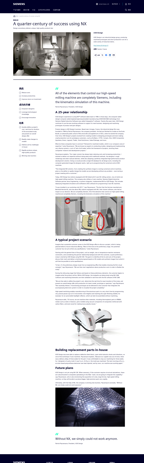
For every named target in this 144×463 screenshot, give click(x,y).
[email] (114, 55)
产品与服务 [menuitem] (17, 10)
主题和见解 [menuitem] (56, 10)
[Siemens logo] (19, 4)
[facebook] (106, 55)
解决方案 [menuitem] (26, 10)
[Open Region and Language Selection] (102, 4)
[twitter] (102, 55)
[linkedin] (110, 55)
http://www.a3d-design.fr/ (101, 45)
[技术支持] (116, 4)
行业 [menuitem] (33, 10)
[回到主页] (14, 16)
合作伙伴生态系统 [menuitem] (44, 10)
